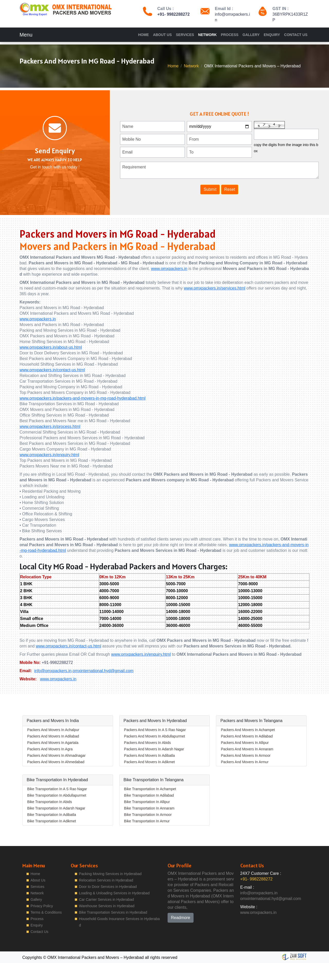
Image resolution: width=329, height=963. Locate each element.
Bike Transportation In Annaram (149, 808)
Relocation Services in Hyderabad (106, 880)
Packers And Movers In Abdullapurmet (154, 736)
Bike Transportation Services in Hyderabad (113, 912)
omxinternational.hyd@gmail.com (103, 671)
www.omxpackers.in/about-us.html (51, 347)
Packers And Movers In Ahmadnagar (56, 755)
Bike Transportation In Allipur (147, 802)
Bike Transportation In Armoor (148, 815)
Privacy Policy (42, 906)
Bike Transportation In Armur (147, 821)
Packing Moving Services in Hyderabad (110, 874)
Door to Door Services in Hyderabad (108, 887)
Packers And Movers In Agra (50, 749)
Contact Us (295, 35)
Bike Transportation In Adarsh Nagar (56, 808)
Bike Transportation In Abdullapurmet (56, 795)
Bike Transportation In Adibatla (51, 815)
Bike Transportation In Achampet (150, 789)
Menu (26, 35)
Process (229, 35)
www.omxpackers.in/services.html (214, 288)
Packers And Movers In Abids (147, 743)
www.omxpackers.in (169, 268)
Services (185, 35)
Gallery (251, 35)
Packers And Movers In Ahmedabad (56, 762)
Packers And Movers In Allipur (245, 743)
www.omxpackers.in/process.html (50, 426)
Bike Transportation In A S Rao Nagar (57, 789)
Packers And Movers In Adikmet (149, 762)
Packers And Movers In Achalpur (53, 730)
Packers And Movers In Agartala (52, 743)
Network (207, 35)
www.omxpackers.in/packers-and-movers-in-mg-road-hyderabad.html (82, 398)
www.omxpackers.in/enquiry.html (49, 455)
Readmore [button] (180, 917)
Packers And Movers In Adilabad (53, 736)
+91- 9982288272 (173, 14)
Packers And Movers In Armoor (245, 755)
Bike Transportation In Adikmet (51, 821)
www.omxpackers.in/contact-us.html (52, 370)
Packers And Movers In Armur (244, 762)
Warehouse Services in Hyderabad (106, 906)
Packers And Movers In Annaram (247, 749)
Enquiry (272, 35)
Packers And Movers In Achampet (248, 730)
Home (143, 35)
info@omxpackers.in (52, 671)
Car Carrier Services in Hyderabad (106, 899)
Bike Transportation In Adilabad (149, 795)
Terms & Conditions (46, 912)
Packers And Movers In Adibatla (149, 755)
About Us (162, 35)
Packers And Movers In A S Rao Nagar (155, 730)
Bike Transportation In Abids (49, 802)
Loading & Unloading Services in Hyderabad (114, 893)
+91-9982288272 (57, 662)
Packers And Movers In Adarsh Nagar (154, 749)
